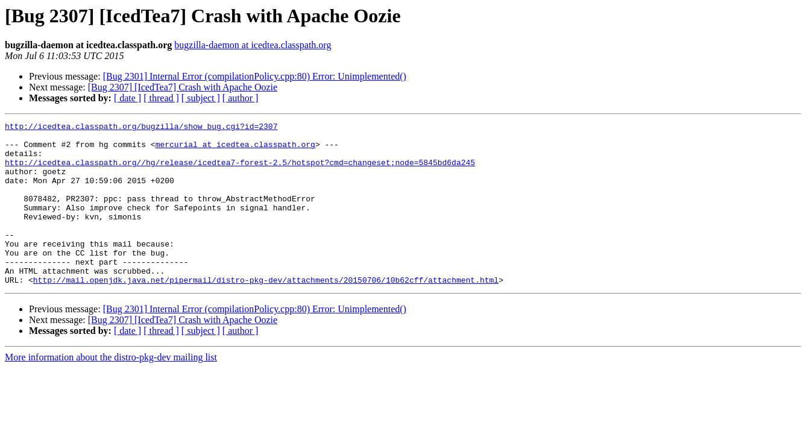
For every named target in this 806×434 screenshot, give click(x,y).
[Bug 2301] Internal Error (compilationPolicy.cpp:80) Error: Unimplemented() (254, 76)
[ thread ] (161, 98)
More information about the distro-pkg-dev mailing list (111, 390)
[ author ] (240, 98)
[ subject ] (200, 98)
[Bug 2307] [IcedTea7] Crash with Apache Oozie (182, 87)
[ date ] (127, 98)
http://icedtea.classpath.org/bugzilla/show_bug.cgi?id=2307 (141, 127)
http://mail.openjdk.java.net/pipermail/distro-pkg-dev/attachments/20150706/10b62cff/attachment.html (266, 312)
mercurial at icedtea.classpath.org (235, 149)
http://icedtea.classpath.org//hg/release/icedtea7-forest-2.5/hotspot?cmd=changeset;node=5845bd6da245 (240, 171)
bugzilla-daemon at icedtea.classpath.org (252, 45)
